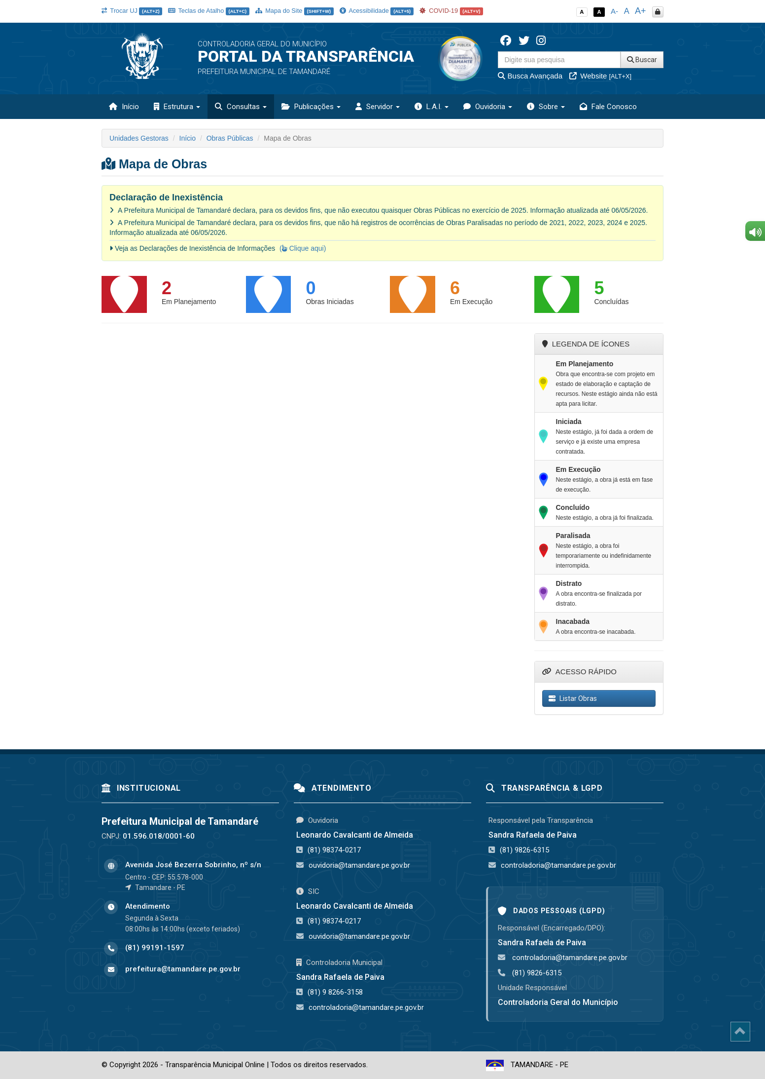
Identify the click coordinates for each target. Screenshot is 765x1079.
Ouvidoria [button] (487, 106)
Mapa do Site (294, 10)
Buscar (642, 60)
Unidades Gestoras (139, 138)
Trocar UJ (132, 10)
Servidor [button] (377, 106)
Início (124, 106)
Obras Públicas (230, 138)
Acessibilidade (377, 10)
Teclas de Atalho (208, 10)
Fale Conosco (608, 106)
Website (600, 76)
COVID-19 (451, 10)
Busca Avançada (530, 76)
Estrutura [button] (177, 106)
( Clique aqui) (302, 248)
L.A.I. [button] (432, 106)
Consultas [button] (241, 106)
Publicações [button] (311, 106)
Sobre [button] (546, 106)
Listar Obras (573, 698)
